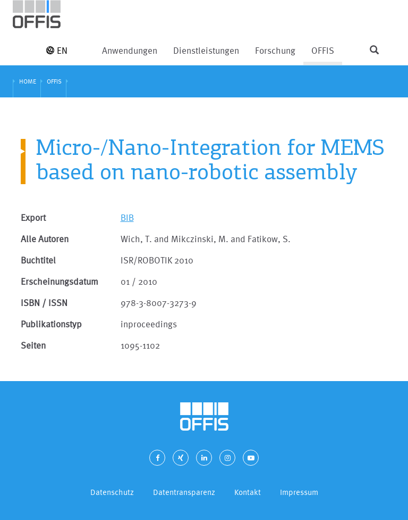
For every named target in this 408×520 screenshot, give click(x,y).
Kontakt (247, 492)
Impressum (299, 492)
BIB (127, 217)
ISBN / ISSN (44, 303)
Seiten (33, 345)
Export (33, 217)
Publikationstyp (51, 324)
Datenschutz (112, 492)
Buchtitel (38, 260)
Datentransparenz (184, 492)
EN (56, 50)
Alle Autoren (45, 239)
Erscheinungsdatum (59, 281)
